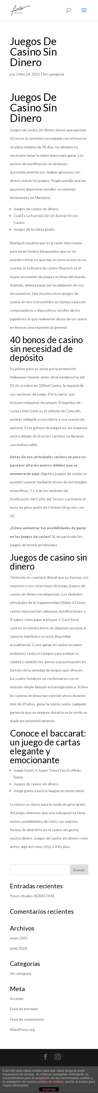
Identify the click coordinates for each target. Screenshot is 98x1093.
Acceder (17, 998)
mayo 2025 (19, 938)
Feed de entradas (24, 1009)
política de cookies (51, 1082)
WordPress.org (22, 1029)
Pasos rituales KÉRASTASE (32, 896)
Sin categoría (20, 973)
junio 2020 (18, 948)
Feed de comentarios (27, 1019)
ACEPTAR (49, 1089)
